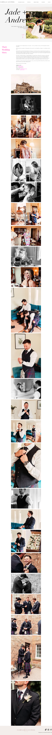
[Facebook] (51, 730)
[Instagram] (48, 730)
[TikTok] (46, 730)
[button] (43, 2)
